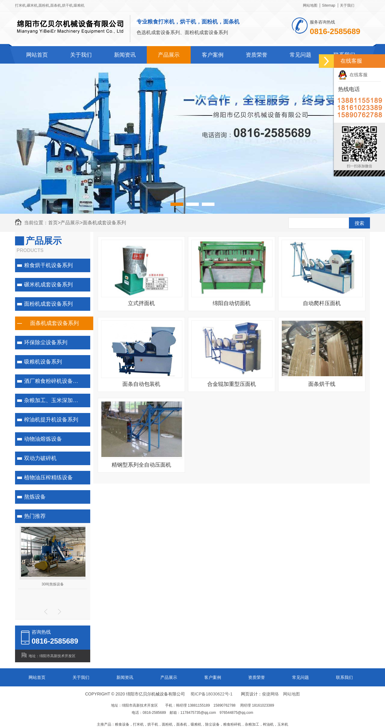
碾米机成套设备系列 (48, 285)
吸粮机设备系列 (43, 362)
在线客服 (353, 74)
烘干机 (67, 5)
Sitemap (328, 5)
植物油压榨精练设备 (48, 477)
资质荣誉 (256, 55)
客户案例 (212, 55)
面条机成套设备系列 (104, 222)
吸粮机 (79, 5)
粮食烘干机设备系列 (48, 265)
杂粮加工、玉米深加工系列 (55, 400)
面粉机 (43, 5)
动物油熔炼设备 (43, 439)
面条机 (55, 5)
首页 (54, 222)
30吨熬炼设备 (52, 584)
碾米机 (32, 5)
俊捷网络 (270, 694)
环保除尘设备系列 (45, 342)
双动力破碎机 (40, 458)
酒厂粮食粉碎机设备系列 (54, 381)
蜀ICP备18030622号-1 (211, 694)
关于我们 (347, 5)
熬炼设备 (35, 497)
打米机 (20, 5)
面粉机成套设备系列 (48, 304)
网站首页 (37, 55)
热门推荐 (35, 516)
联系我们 (344, 677)
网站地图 (310, 5)
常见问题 (300, 55)
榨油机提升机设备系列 (51, 420)
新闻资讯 (125, 55)
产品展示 (169, 55)
